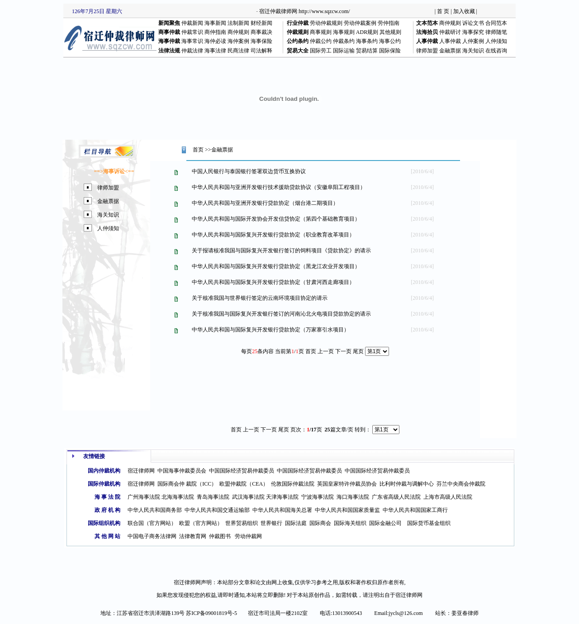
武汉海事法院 (248, 497)
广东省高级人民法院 (396, 497)
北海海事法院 (177, 497)
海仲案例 (238, 41)
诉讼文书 (473, 23)
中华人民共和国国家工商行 (415, 510)
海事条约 (367, 41)
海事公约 (390, 41)
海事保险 (261, 41)
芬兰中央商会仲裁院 (461, 484)
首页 (198, 150)
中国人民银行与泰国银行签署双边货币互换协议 (249, 171)
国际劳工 (321, 50)
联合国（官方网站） (152, 523)
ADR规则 (367, 32)
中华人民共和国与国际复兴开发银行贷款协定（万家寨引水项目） (270, 329)
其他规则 (390, 32)
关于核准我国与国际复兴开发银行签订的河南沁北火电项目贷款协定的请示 (281, 314)
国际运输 (344, 50)
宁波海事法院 (317, 497)
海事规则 (344, 32)
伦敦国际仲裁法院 (292, 484)
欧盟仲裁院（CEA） (243, 484)
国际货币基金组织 (429, 523)
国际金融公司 (385, 523)
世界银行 (271, 523)
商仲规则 (450, 23)
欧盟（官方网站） (201, 523)
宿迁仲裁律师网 (278, 11)
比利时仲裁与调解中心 (407, 484)
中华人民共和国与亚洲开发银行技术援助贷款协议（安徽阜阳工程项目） (278, 187)
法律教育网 (192, 536)
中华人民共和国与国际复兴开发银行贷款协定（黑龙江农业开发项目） (276, 266)
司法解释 (261, 50)
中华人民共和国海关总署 (282, 510)
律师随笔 (496, 32)
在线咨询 (496, 50)
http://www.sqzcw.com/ (324, 11)
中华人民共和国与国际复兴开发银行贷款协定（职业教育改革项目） (273, 235)
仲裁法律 (192, 50)
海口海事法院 (353, 497)
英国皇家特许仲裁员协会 (347, 484)
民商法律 (238, 50)
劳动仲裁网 (248, 536)
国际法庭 (296, 523)
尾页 (358, 351)
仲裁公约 (321, 41)
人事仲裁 (450, 41)
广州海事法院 (144, 497)
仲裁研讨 (450, 32)
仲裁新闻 (192, 23)
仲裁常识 (192, 32)
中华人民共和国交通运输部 (217, 510)
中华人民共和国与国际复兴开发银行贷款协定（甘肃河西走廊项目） (273, 282)
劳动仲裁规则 (326, 23)
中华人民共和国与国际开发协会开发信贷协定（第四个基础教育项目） (276, 219)
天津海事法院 (282, 497)
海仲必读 (215, 41)
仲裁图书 (220, 536)
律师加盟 (427, 50)
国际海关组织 (350, 523)
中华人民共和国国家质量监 (347, 510)
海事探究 (473, 32)
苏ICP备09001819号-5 (211, 613)
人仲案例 (473, 41)
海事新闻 (215, 23)
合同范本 (496, 23)
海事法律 (215, 50)
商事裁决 (261, 32)
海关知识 (473, 50)
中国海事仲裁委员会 (181, 471)
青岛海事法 (210, 497)
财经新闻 (261, 23)
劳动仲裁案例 (360, 23)
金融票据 (450, 50)
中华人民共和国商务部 (155, 510)
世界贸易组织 (241, 523)
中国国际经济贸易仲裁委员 (241, 471)
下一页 (269, 429)
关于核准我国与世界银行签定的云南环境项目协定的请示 (259, 298)
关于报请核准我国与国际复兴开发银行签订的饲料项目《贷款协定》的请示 (281, 250)
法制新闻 (238, 23)
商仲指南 (215, 32)
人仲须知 (496, 41)
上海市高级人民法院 (447, 497)
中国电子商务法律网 (152, 536)
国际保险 (390, 50)
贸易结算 (367, 50)
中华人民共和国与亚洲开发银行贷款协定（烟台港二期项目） (265, 203)
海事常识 (192, 41)
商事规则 (321, 32)
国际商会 (320, 523)
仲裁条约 (344, 41)
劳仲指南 (388, 23)
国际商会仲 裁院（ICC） (187, 484)
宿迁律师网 (141, 471)
